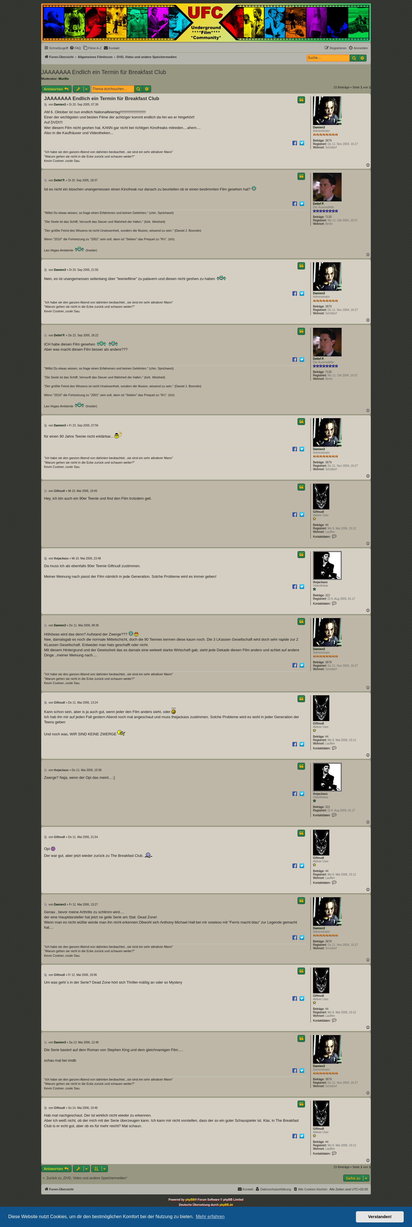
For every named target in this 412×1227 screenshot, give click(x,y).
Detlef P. (318, 203)
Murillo (64, 78)
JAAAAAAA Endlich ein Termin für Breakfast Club (103, 72)
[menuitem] (75, 48)
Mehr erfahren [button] (210, 1216)
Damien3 (319, 127)
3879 (328, 140)
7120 (328, 217)
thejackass (320, 582)
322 (327, 595)
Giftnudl (318, 511)
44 (326, 525)
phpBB (190, 1199)
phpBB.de (226, 1204)
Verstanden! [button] (380, 1216)
